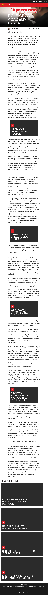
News (2, 545)
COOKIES (24, 584)
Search (28, 545)
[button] (6, 5)
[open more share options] (21, 32)
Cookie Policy (32, 587)
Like (8, 545)
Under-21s (14, 545)
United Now (35, 545)
